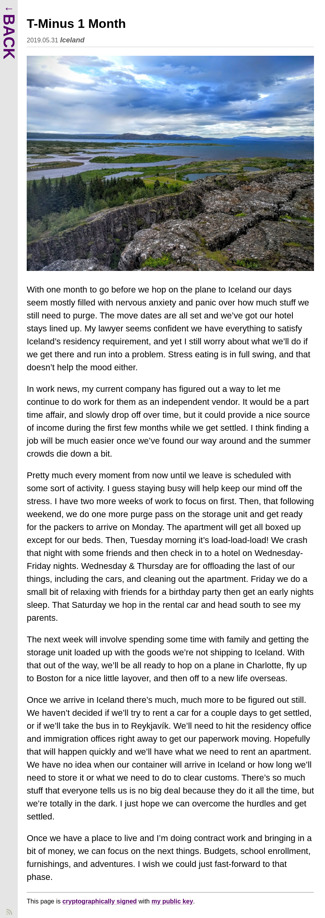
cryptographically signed (99, 901)
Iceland (72, 40)
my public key (172, 901)
